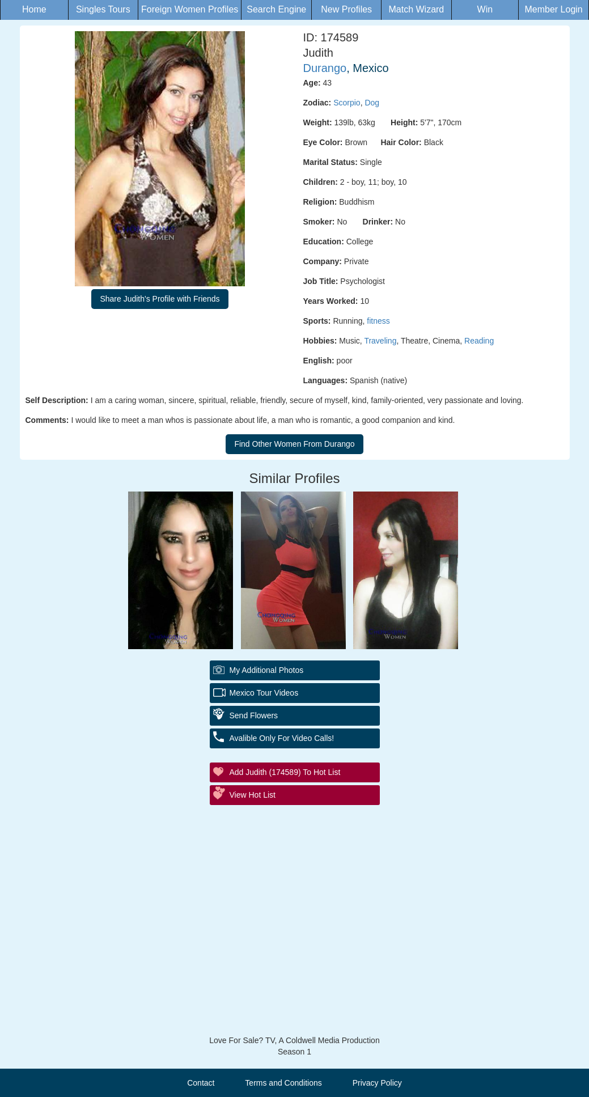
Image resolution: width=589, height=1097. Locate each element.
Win (485, 9)
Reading (479, 340)
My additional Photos (267, 670)
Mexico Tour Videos (264, 692)
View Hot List (253, 794)
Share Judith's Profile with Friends (159, 298)
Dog (372, 102)
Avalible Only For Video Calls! (282, 738)
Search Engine (276, 9)
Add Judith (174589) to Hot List (285, 772)
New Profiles (346, 9)
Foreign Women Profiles (189, 9)
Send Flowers (254, 715)
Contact (200, 1082)
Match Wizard (416, 9)
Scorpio (346, 102)
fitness (378, 320)
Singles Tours (103, 9)
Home (34, 9)
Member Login (553, 9)
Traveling (380, 340)
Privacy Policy (377, 1082)
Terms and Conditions (283, 1082)
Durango (325, 68)
